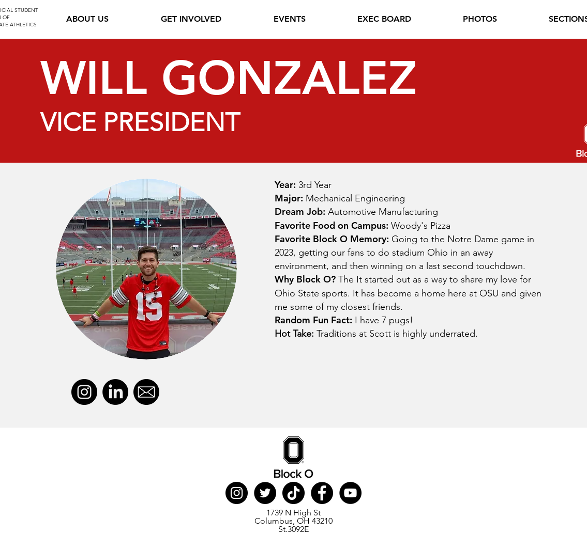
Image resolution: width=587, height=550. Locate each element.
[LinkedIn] (115, 392)
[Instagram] (84, 392)
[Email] (146, 392)
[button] (190, 19)
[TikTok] (293, 493)
